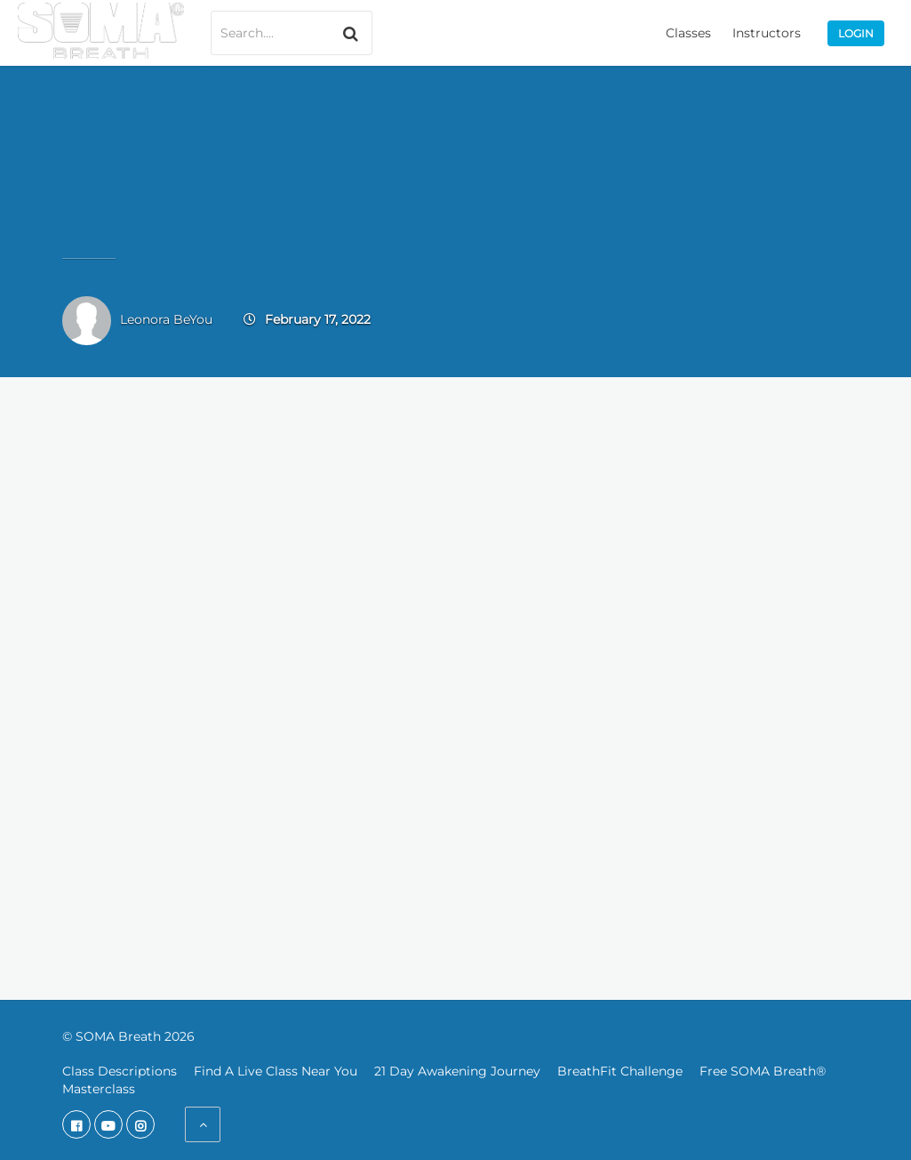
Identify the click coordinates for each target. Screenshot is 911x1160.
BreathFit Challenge (620, 1071)
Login (856, 33)
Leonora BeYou (166, 319)
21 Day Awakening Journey (457, 1071)
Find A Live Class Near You (275, 1071)
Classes (688, 33)
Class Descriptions (119, 1071)
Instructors (766, 33)
